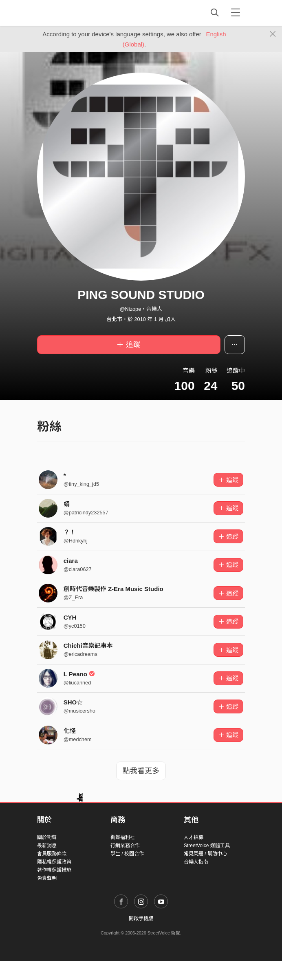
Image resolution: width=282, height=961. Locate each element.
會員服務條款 (51, 854)
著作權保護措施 (54, 870)
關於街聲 (47, 837)
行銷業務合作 (125, 845)
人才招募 (193, 837)
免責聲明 (47, 878)
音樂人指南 (196, 862)
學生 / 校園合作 (127, 854)
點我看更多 (141, 771)
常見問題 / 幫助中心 (205, 854)
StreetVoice (70, 13)
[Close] (273, 34)
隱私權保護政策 (54, 862)
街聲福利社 (122, 837)
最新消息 (47, 845)
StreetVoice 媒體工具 (207, 845)
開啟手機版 (141, 918)
